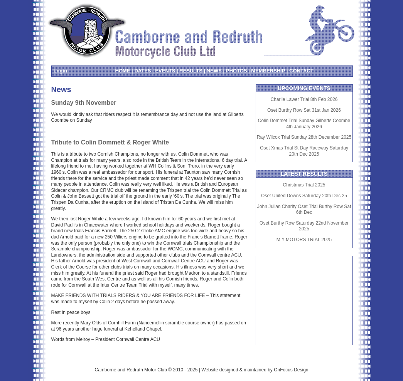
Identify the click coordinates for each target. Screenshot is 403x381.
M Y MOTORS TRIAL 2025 (304, 239)
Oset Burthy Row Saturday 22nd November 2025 (304, 226)
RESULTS (190, 71)
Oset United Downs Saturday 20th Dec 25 (304, 195)
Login (60, 71)
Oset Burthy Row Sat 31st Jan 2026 (304, 110)
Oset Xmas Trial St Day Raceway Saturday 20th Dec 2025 (304, 151)
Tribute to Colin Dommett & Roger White (110, 142)
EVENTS (165, 71)
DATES (142, 71)
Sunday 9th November (83, 102)
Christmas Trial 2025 (304, 185)
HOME (122, 71)
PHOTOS (236, 71)
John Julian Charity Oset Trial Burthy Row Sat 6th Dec (304, 209)
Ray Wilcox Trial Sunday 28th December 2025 (304, 137)
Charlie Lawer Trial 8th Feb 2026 (303, 99)
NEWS (214, 71)
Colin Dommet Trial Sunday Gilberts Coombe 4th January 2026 (304, 123)
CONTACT (301, 71)
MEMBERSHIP (268, 71)
